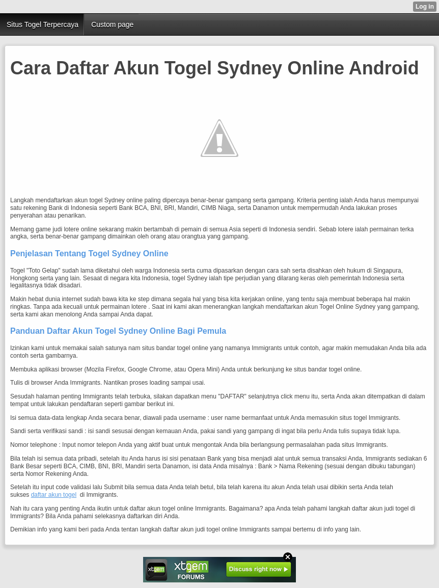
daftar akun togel (53, 494)
